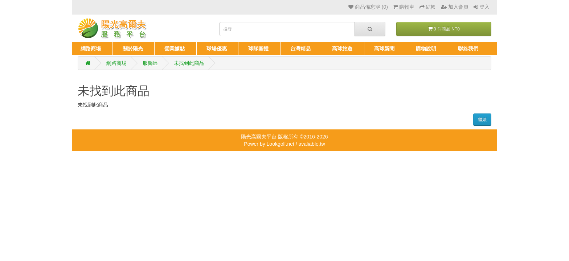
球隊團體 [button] (258, 48)
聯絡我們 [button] (468, 48)
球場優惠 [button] (216, 48)
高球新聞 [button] (384, 48)
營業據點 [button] (174, 48)
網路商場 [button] (91, 48)
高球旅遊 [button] (342, 48)
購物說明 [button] (426, 48)
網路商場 (116, 63)
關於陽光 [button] (133, 48)
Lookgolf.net (280, 144)
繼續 (482, 119)
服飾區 (150, 63)
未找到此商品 (189, 63)
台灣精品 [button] (300, 48)
